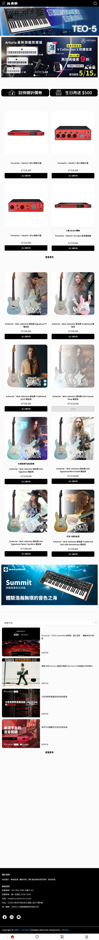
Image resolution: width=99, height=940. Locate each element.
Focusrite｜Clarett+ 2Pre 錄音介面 (26, 311)
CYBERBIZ (64, 930)
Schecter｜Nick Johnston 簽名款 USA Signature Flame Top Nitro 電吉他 (26, 650)
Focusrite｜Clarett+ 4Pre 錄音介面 (73, 239)
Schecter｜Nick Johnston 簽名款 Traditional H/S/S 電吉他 (26, 505)
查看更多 (49, 333)
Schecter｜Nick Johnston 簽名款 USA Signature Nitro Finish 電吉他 (73, 577)
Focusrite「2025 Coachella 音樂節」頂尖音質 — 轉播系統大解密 (67, 744)
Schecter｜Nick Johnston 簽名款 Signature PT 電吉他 (26, 433)
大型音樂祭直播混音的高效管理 (54, 804)
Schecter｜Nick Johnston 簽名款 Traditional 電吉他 (73, 433)
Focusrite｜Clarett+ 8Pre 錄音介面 (26, 239)
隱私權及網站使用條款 (37, 879)
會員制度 (51, 879)
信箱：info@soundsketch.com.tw (16, 898)
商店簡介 (5, 879)
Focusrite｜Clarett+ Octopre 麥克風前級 (73, 312)
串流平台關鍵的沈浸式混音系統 (54, 834)
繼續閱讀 (44, 760)
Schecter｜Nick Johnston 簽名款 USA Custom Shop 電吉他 (73, 505)
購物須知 (23, 879)
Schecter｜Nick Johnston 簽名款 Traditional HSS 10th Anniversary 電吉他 (73, 650)
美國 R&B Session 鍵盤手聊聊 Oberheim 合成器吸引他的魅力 (67, 773)
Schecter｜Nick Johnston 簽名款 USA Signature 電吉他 (26, 578)
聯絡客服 (14, 879)
